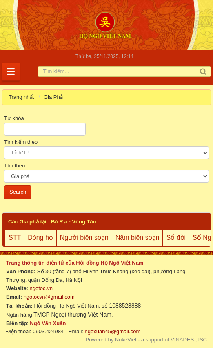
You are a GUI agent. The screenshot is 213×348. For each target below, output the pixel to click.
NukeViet (126, 340)
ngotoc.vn (41, 288)
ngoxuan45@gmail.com (111, 331)
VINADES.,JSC (189, 340)
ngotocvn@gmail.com (49, 297)
